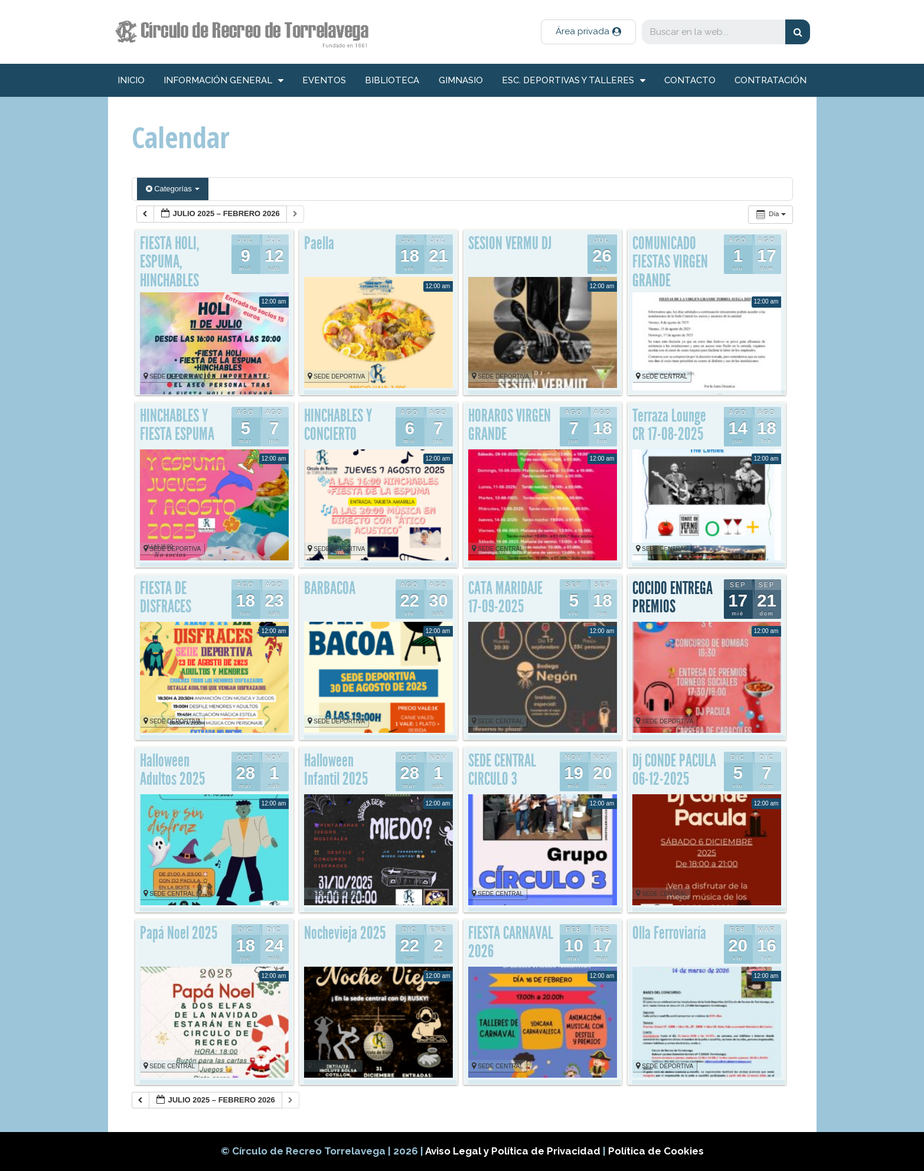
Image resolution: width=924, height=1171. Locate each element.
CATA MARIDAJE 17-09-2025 (505, 598)
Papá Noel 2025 (178, 933)
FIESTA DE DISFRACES (165, 598)
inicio (131, 80)
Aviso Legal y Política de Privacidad (514, 1151)
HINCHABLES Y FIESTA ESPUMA (177, 425)
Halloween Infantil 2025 (336, 770)
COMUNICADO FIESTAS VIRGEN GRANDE (670, 262)
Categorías (173, 188)
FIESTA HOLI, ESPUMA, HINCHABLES (170, 262)
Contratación (770, 80)
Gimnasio (461, 80)
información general (223, 81)
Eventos (324, 80)
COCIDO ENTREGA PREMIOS (672, 598)
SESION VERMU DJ (509, 243)
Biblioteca (392, 80)
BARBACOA (329, 588)
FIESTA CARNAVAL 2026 (510, 942)
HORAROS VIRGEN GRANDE (509, 425)
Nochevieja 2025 (345, 933)
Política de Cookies (656, 1151)
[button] (588, 31)
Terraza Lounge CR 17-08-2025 (669, 425)
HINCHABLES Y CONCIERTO (338, 425)
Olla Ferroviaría (669, 933)
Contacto (690, 80)
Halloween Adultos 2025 (172, 770)
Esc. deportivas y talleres (573, 81)
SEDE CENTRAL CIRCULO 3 (502, 770)
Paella (319, 243)
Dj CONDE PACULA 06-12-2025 (674, 770)
